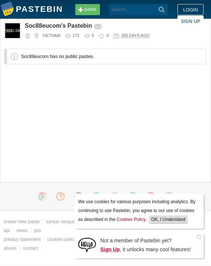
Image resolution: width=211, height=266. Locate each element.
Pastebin (7, 10)
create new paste (21, 221)
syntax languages (64, 221)
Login (161, 10)
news (22, 230)
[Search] (111, 9)
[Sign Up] (87, 244)
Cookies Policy (131, 219)
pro (37, 230)
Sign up (190, 10)
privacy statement (22, 239)
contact (30, 248)
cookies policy (62, 239)
